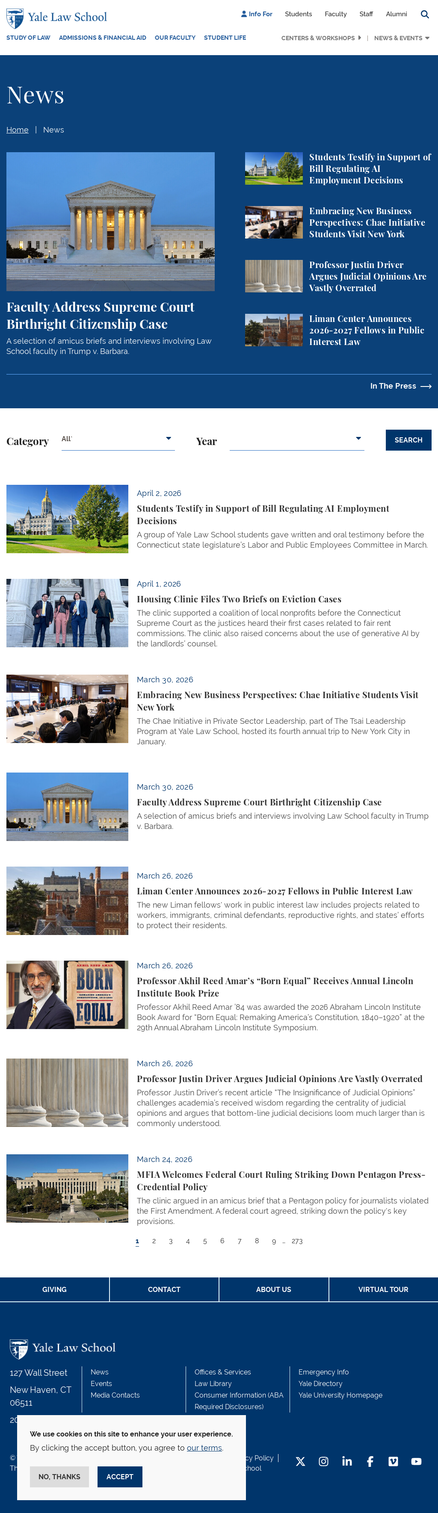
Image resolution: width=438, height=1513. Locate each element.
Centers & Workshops (318, 38)
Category (27, 442)
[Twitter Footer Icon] (300, 1462)
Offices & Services (223, 1372)
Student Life (225, 37)
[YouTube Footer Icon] (416, 1462)
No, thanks (59, 1477)
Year (206, 442)
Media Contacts (115, 1395)
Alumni (396, 14)
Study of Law (28, 37)
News (53, 129)
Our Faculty (175, 37)
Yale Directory (321, 1384)
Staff (366, 14)
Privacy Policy (251, 1458)
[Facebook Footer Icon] (370, 1462)
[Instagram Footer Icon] (323, 1462)
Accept (120, 1477)
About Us (273, 1290)
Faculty (336, 14)
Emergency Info (324, 1372)
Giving (54, 1290)
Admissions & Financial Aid (102, 37)
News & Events (398, 38)
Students (298, 14)
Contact (164, 1290)
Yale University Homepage (340, 1395)
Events (101, 1384)
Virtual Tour (383, 1290)
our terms (204, 1447)
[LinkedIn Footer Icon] (347, 1462)
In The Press (393, 385)
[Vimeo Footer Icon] (393, 1462)
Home (17, 129)
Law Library (213, 1384)
